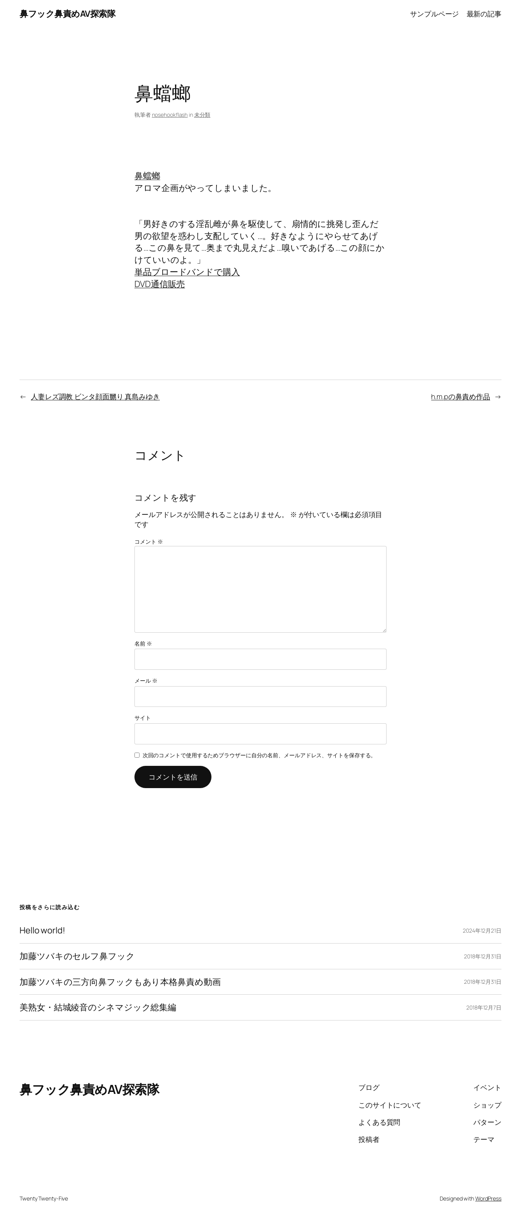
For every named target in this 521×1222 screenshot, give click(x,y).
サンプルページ (434, 13)
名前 (143, 643)
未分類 (202, 114)
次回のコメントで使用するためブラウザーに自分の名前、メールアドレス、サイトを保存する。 (259, 755)
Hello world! (42, 930)
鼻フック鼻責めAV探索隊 (67, 14)
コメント (148, 541)
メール (146, 680)
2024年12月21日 (482, 930)
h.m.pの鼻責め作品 (460, 396)
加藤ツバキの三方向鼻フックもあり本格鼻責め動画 (120, 982)
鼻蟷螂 (147, 176)
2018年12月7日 (483, 1007)
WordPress (488, 1198)
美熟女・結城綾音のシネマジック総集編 (98, 1007)
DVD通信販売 (159, 284)
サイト (142, 717)
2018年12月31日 (482, 956)
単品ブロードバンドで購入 (187, 272)
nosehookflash (170, 114)
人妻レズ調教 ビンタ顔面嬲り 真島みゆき (95, 396)
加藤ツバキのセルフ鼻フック (77, 956)
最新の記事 (484, 13)
